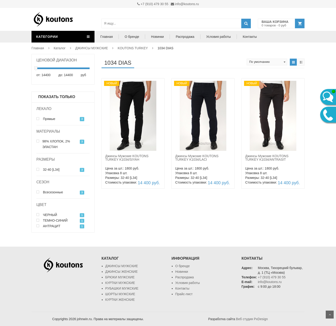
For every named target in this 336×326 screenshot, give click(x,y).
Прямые (45, 119)
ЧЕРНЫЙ (46, 215)
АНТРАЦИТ (48, 226)
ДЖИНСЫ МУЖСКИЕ (91, 48)
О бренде (132, 37)
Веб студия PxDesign (252, 319)
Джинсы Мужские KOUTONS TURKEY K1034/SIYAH (126, 157)
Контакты (250, 37)
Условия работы (218, 37)
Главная (106, 37)
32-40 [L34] (48, 169)
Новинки (157, 37)
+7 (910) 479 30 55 (152, 4)
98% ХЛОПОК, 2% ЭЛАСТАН (53, 144)
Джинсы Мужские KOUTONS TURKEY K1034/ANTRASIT (266, 157)
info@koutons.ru (185, 4)
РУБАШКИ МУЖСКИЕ (121, 288)
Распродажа (185, 37)
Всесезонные (49, 192)
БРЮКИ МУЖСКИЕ (120, 277)
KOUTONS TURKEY (133, 48)
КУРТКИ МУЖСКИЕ (120, 283)
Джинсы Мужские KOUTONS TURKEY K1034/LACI (196, 157)
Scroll (330, 315)
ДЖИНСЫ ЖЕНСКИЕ (121, 271)
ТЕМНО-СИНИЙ (52, 220)
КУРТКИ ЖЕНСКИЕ (120, 299)
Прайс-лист (184, 294)
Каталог (60, 48)
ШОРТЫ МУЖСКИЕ (120, 294)
